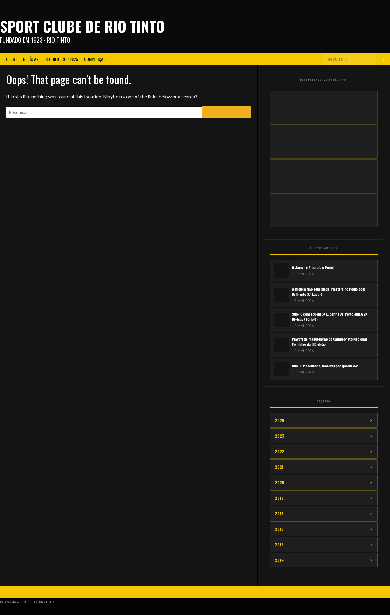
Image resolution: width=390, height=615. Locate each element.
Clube (11, 59)
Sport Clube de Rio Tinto (82, 26)
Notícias (30, 59)
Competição (95, 59)
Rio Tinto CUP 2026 (61, 59)
